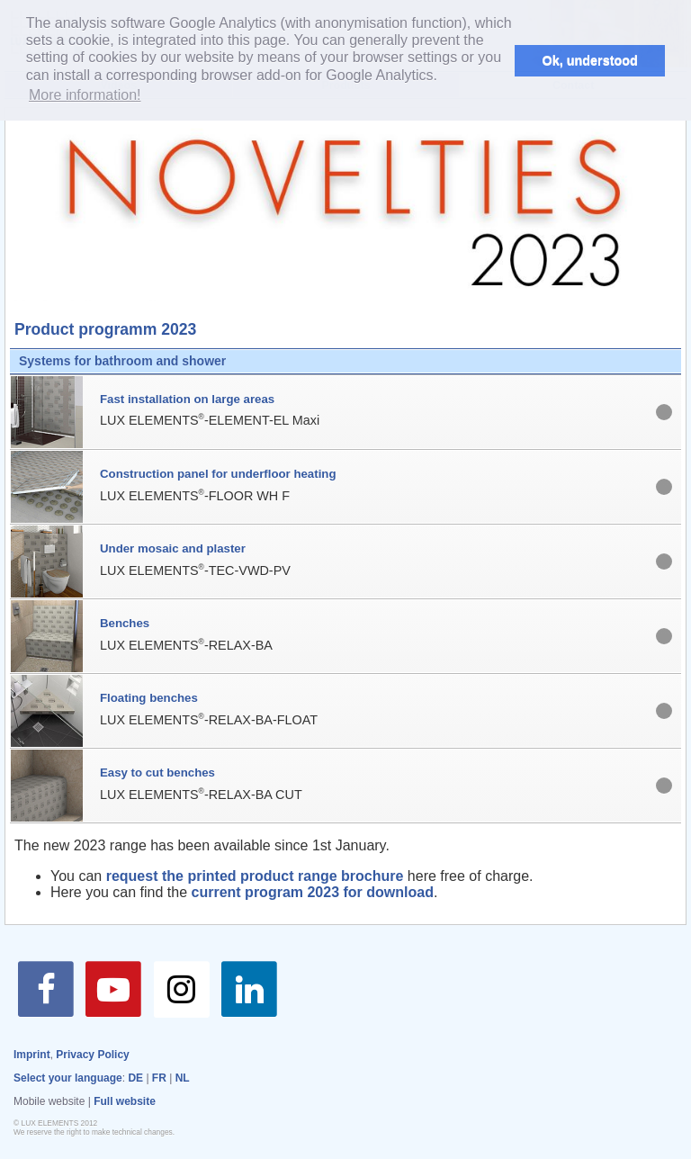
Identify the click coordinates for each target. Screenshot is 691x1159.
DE (135, 1078)
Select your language (67, 1078)
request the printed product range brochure (252, 876)
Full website (125, 1101)
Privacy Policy (92, 1054)
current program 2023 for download (313, 892)
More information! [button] (85, 95)
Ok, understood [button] (590, 60)
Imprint (31, 1054)
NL (182, 1078)
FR (159, 1078)
